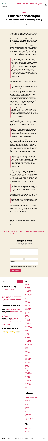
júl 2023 (26, 330)
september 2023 (28, 327)
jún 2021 (26, 365)
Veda (26, 417)
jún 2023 (26, 331)
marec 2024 (27, 319)
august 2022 (27, 345)
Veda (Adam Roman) (29, 418)
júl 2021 (26, 363)
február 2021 (27, 370)
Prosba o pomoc (5, 291)
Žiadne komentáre (25, 24)
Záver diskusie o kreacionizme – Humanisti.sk (11, 308)
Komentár (12, 247)
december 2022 (28, 340)
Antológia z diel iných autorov (31, 397)
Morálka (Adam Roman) (30, 405)
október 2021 (27, 359)
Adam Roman (27, 396)
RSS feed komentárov (29, 429)
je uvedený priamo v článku (22, 22)
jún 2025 (26, 298)
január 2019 (27, 377)
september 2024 (28, 311)
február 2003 (27, 383)
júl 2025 (26, 297)
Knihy (26, 403)
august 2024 (27, 312)
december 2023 (28, 323)
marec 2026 (27, 286)
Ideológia (27, 401)
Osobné (26, 408)
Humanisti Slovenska (21, 3)
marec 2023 (27, 336)
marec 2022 (27, 352)
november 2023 (28, 324)
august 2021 (27, 362)
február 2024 (27, 320)
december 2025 (28, 290)
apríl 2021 (27, 368)
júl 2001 (26, 387)
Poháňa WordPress (29, 438)
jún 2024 (26, 315)
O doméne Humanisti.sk (34, 3)
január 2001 (27, 388)
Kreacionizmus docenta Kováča (13, 309)
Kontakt (27, 3)
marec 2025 (27, 302)
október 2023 (27, 326)
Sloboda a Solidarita (15, 224)
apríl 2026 (27, 284)
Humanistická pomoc (29, 398)
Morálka (26, 404)
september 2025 (28, 294)
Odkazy (40, 3)
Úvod (26, 415)
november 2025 (28, 291)
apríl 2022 (27, 351)
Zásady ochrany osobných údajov (36, 4)
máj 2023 (27, 333)
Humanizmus (27, 400)
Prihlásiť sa (27, 427)
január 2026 (27, 288)
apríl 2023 (27, 334)
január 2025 (27, 305)
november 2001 (28, 386)
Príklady (26, 411)
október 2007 (27, 381)
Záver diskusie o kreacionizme (8, 289)
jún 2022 (26, 348)
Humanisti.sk (7, 438)
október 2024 (27, 309)
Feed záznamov (28, 428)
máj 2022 (27, 349)
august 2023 (27, 329)
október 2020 (27, 376)
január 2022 (27, 355)
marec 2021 (27, 369)
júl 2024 (26, 313)
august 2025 (27, 295)
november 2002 (28, 384)
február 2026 (27, 287)
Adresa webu (12, 261)
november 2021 (28, 358)
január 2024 (27, 322)
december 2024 (28, 306)
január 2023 (27, 338)
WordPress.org (28, 431)
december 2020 (28, 373)
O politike (27, 407)
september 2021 (28, 361)
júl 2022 (26, 347)
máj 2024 (27, 316)
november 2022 (28, 341)
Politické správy (28, 410)
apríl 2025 (27, 301)
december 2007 (28, 380)
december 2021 (28, 356)
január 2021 (27, 372)
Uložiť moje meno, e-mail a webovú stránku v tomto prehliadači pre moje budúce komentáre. (23, 267)
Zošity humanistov (28, 419)
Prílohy (26, 412)
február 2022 (27, 354)
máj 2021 (27, 366)
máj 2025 (27, 299)
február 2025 (27, 304)
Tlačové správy (24, 12)
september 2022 (28, 344)
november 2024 (28, 308)
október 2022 (27, 343)
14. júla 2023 (32, 22)
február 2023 (27, 337)
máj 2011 (27, 379)
